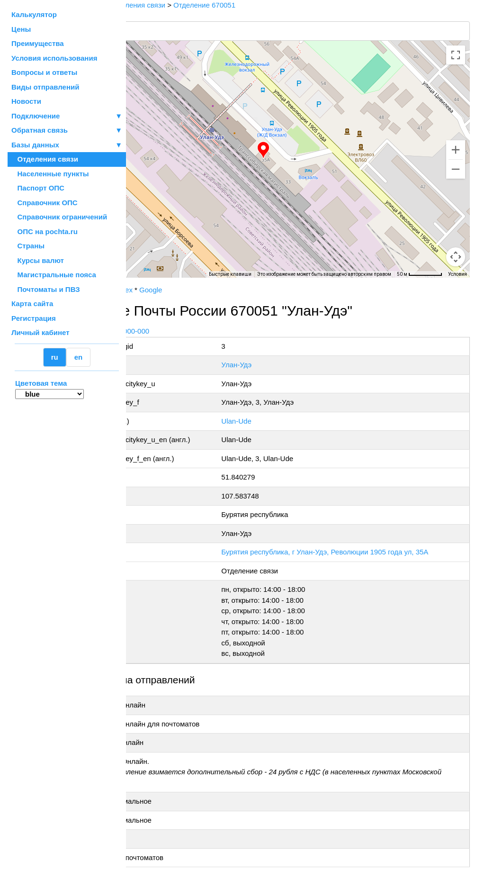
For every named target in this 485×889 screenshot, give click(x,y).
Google (227, 290)
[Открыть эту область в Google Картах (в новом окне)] (151, 271)
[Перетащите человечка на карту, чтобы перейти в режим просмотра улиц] (455, 256)
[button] (302, 150)
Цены (21, 29)
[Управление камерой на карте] (455, 222)
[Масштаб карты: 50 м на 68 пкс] (419, 274)
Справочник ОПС (44, 203)
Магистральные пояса (53, 275)
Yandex (197, 290)
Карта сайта (32, 303)
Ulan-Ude (284, 421)
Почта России (156, 290)
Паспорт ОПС (37, 188)
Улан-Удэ (284, 365)
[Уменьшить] (455, 169)
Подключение (66, 116)
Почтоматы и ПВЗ (45, 289)
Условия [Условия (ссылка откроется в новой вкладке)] (457, 274)
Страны (28, 246)
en (78, 357)
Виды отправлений (45, 87)
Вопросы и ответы (44, 72)
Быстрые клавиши (230, 274)
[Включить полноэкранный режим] (455, 54)
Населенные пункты (50, 174)
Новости (26, 101)
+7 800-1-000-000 (197, 331)
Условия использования (54, 58)
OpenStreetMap (173, 281)
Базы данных (35, 145)
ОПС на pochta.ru (44, 231)
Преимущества (37, 43)
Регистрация (33, 318)
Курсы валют (37, 260)
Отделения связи (44, 159)
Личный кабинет (40, 332)
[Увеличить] (455, 149)
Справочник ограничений (59, 217)
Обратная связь (66, 130)
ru (54, 357)
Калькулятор (34, 14)
